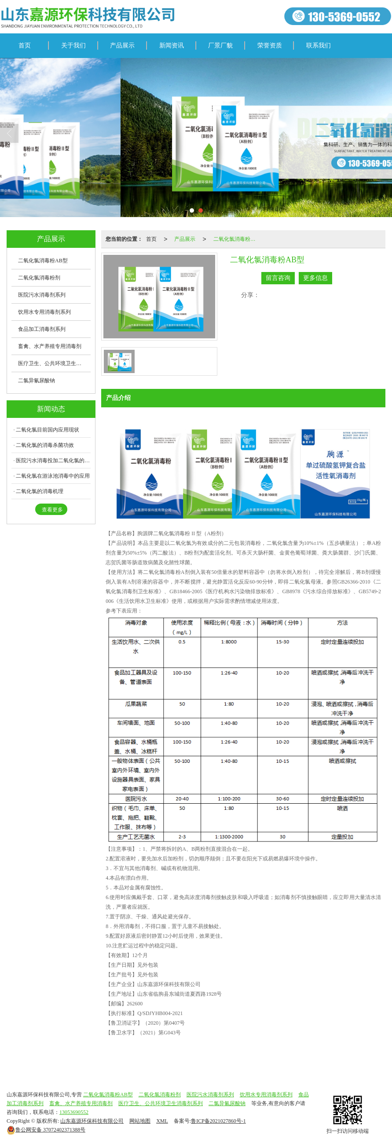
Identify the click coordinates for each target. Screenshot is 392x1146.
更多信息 (315, 278)
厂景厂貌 (220, 45)
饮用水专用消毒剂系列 (44, 312)
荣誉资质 (269, 45)
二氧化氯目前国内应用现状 (47, 430)
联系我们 (318, 45)
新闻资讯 (171, 45)
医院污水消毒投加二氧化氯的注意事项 (53, 460)
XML (162, 1121)
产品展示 (122, 45)
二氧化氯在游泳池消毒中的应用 (53, 476)
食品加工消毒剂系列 (42, 329)
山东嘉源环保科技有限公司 (92, 1121)
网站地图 (139, 1121)
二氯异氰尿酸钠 (36, 380)
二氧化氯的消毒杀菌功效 (45, 445)
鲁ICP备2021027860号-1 (218, 1121)
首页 (24, 45)
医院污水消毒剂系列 (42, 295)
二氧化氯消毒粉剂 (39, 278)
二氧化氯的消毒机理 (39, 491)
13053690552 (73, 1112)
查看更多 (52, 510)
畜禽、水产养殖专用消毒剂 (49, 346)
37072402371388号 (46, 1130)
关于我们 (73, 45)
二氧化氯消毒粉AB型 (237, 239)
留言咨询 (278, 278)
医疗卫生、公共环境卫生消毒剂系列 (54, 363)
